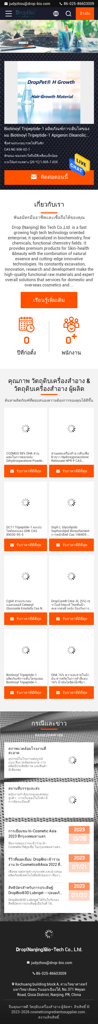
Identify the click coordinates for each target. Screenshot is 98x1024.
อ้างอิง (85, 13)
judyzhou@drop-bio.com (27, 4)
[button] (28, 47)
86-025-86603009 (76, 4)
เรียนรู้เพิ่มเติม (49, 300)
